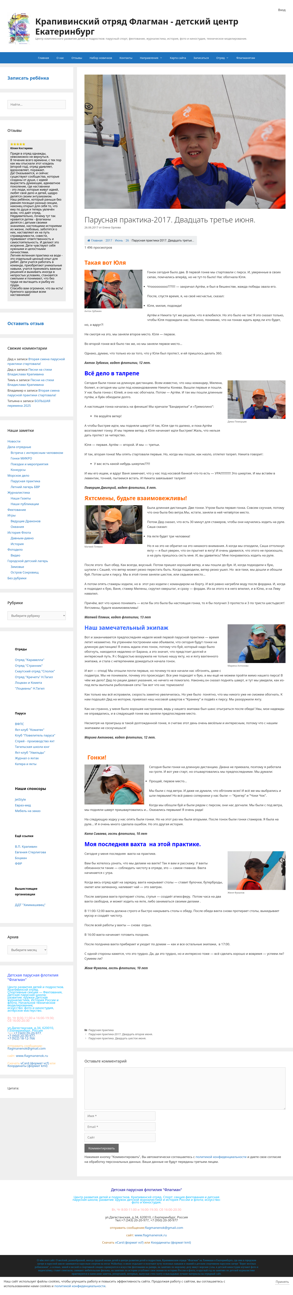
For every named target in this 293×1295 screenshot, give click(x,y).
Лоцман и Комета (28, 682)
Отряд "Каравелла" (29, 660)
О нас (60, 58)
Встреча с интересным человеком (37, 452)
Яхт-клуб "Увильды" (30, 752)
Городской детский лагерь (27, 561)
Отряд (224, 57)
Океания (17, 527)
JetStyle (20, 799)
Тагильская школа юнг (32, 747)
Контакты (126, 58)
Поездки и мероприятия (29, 464)
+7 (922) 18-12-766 (21, 1038)
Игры (11, 515)
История (17, 544)
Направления (153, 57)
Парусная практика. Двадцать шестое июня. (117, 1038)
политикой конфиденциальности (221, 1157)
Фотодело (15, 549)
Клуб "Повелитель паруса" (35, 735)
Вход (282, 10)
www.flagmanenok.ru (32, 1055)
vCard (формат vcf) (35, 1063)
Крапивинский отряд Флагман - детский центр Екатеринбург (136, 26)
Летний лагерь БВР (25, 487)
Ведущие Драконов (26, 521)
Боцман (21, 858)
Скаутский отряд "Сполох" (35, 671)
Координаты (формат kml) (27, 1066)
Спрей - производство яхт (35, 741)
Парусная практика (101, 1030)
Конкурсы (18, 469)
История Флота (19, 532)
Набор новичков (101, 58)
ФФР (18, 863)
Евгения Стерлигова (30, 852)
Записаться (201, 58)
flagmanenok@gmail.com (26, 1048)
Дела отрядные (19, 447)
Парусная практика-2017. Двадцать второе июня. (121, 1034)
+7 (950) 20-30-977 (21, 1035)
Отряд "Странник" (29, 665)
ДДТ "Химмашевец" (30, 905)
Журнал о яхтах (27, 758)
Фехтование (16, 509)
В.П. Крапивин (26, 846)
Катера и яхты (25, 764)
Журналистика (18, 492)
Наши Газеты (21, 498)
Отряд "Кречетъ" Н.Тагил (34, 677)
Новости (13, 441)
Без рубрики (17, 578)
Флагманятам (245, 58)
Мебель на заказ (27, 811)
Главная (43, 58)
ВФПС (19, 724)
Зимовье (17, 567)
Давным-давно (22, 538)
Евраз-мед (23, 805)
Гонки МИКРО (21, 458)
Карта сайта (178, 58)
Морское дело (18, 475)
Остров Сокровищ (25, 572)
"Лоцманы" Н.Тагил (30, 688)
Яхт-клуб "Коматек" (29, 730)
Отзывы (76, 58)
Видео (15, 555)
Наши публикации (25, 504)
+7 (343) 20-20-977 (27, 1033)
